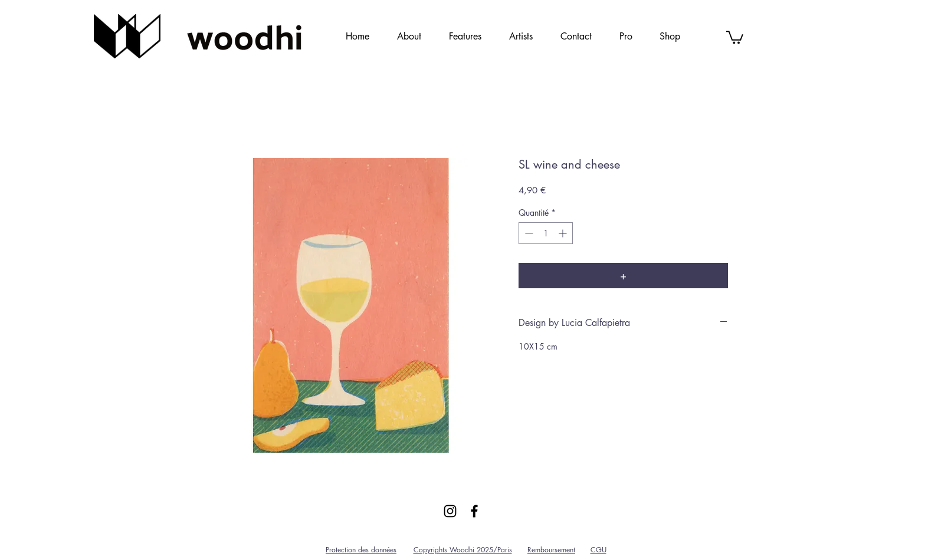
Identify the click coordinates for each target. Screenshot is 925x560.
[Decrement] (527, 233)
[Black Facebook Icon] (474, 511)
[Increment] (563, 233)
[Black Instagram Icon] (450, 511)
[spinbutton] (545, 233)
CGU (598, 550)
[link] (734, 36)
